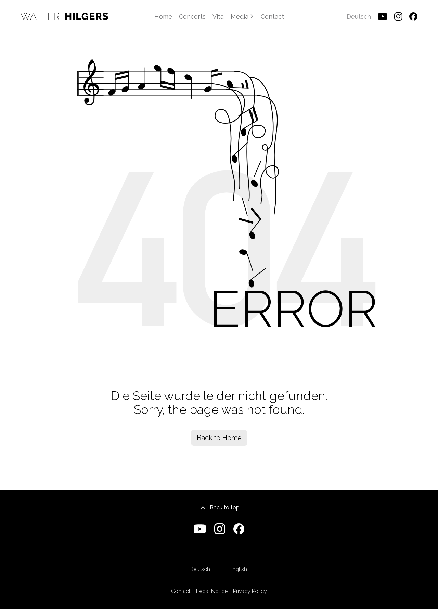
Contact (272, 16)
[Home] (64, 16)
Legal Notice (212, 591)
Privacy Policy (250, 591)
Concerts (192, 16)
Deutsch (199, 559)
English (238, 559)
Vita (218, 16)
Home (163, 16)
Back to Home (219, 438)
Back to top (219, 508)
